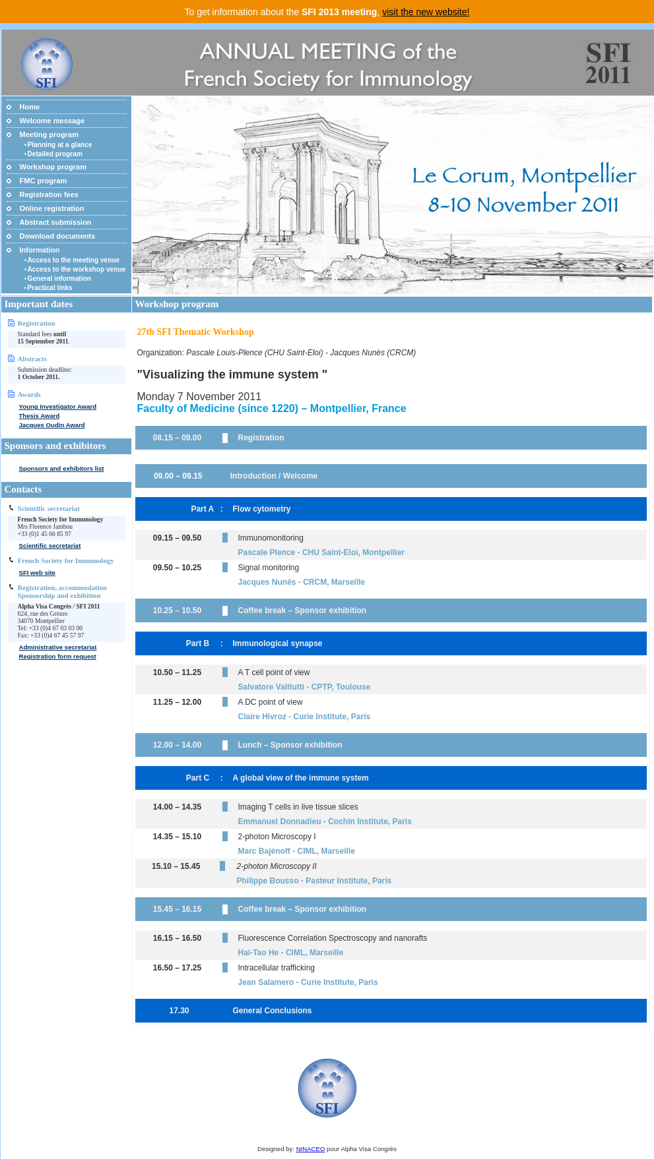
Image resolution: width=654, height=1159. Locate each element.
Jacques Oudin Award (52, 425)
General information (59, 278)
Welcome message (52, 121)
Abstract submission (56, 222)
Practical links (50, 287)
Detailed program (55, 154)
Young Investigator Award (58, 406)
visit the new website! (425, 12)
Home (30, 107)
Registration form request (57, 656)
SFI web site (37, 572)
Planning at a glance (60, 144)
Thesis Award (39, 415)
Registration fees (49, 194)
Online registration (52, 208)
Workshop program (53, 167)
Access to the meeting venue (74, 260)
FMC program (43, 181)
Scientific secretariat (50, 545)
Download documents (58, 236)
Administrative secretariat (58, 647)
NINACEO (310, 1148)
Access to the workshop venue (77, 269)
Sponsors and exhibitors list (61, 468)
